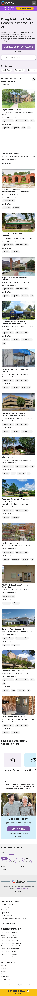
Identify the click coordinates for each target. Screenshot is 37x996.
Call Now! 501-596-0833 (18, 47)
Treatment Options (10, 901)
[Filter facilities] (34, 79)
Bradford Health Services (13, 671)
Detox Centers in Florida (9, 938)
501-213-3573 (25, 8)
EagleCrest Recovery (11, 110)
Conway (3, 869)
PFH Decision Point (10, 153)
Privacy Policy (5, 979)
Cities (11, 852)
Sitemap (3, 974)
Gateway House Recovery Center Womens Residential (14, 322)
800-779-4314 (22, 888)
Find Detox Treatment (11, 929)
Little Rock (6, 70)
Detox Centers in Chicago (9, 951)
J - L (26, 858)
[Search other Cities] (20, 57)
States (3, 852)
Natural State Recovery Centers (12, 234)
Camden (21, 866)
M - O (5, 862)
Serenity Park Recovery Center (15, 629)
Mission (3, 966)
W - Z (28, 862)
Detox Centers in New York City (11, 946)
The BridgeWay (8, 457)
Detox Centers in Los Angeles (10, 949)
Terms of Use (5, 976)
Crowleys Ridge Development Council (15, 370)
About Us (4, 968)
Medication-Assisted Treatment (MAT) (13, 918)
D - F (12, 858)
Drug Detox (5, 907)
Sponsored (9, 9)
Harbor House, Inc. (10, 543)
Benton (3, 866)
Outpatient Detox (6, 915)
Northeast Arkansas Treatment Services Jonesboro (15, 190)
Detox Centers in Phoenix (9, 957)
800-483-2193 (18, 828)
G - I (19, 858)
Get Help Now (9, 7)
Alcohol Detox (5, 910)
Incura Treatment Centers (13, 716)
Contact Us (4, 971)
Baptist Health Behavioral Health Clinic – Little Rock (13, 414)
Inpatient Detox (6, 913)
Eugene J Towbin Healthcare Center (14, 278)
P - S (12, 862)
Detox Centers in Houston (9, 954)
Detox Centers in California (9, 932)
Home (3, 14)
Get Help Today (18, 991)
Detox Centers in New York (10, 940)
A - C (4, 858)
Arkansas (11, 14)
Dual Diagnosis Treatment (9, 921)
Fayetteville (19, 70)
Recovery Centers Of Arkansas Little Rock (15, 500)
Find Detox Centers (7, 904)
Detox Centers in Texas (8, 935)
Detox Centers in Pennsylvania (11, 943)
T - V (20, 862)
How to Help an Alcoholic (9, 923)
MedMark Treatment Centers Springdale (15, 586)
